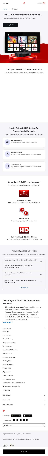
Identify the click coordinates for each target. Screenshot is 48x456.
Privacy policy (18, 434)
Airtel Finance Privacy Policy (11, 386)
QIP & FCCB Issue (8, 375)
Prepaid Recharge (8, 339)
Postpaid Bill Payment (9, 342)
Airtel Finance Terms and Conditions (14, 383)
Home (5, 9)
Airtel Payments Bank (9, 357)
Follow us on (8, 420)
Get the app (6, 416)
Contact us (36, 439)
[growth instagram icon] (27, 420)
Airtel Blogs (6, 390)
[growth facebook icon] (14, 420)
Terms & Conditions (9, 379)
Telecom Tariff (7, 368)
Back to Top (24, 425)
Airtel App (6, 331)
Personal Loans (7, 353)
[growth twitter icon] (24, 420)
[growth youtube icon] (21, 420)
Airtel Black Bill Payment (10, 350)
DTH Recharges (7, 346)
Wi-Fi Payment (7, 335)
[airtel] (24, 3)
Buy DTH (24, 452)
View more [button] (7, 322)
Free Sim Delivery (8, 364)
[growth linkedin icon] (17, 420)
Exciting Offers (7, 361)
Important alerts (8, 434)
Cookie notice (27, 434)
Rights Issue (6, 372)
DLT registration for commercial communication (17, 439)
